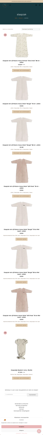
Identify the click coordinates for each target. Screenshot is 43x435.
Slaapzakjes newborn (28, 374)
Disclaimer (21, 421)
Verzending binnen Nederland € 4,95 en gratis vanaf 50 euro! (21, 1)
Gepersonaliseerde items (9, 235)
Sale (15, 374)
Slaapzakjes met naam (35, 235)
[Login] (36, 5)
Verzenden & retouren (21, 403)
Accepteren (21, 431)
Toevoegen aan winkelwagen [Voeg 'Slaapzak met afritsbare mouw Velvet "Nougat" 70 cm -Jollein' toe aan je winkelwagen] (21, 111)
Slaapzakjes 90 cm (18, 66)
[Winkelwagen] (39, 5)
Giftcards (21, 407)
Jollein (12, 66)
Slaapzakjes (19, 374)
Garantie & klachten (21, 405)
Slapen (30, 66)
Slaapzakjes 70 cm (18, 108)
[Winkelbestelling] (30, 29)
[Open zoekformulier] (32, 5)
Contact (21, 409)
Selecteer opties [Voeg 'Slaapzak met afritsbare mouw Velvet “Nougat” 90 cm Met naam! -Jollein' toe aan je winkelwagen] (21, 282)
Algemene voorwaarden (21, 417)
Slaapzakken (26, 66)
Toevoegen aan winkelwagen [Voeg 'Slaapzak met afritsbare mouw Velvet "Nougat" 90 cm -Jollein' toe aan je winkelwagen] (21, 153)
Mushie (12, 374)
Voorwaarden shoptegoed (21, 411)
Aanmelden (32, 394)
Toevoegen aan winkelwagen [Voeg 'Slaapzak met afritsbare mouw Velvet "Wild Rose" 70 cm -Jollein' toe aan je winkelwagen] (21, 196)
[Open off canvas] (10, 5)
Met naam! (17, 235)
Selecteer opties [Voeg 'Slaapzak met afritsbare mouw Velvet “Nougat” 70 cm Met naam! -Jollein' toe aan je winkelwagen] (21, 239)
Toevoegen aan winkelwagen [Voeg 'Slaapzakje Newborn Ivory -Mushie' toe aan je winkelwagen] (21, 378)
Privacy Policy (21, 419)
